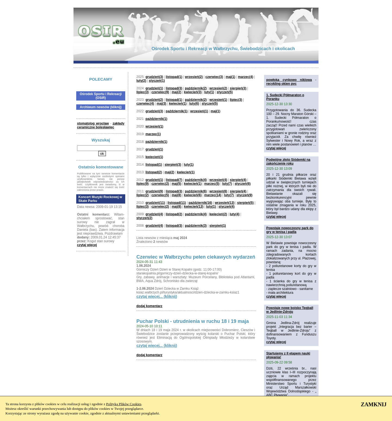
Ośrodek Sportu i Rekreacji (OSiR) (101, 96)
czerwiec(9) (160, 92)
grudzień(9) (154, 191)
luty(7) (227, 184)
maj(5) (176, 184)
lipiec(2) (142, 195)
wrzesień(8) (218, 191)
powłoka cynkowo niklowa (289, 80)
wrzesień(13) (224, 203)
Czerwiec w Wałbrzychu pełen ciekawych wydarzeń (195, 257)
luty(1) (209, 92)
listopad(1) (174, 77)
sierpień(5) (245, 203)
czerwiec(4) (145, 103)
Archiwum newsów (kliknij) (100, 107)
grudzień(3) (154, 77)
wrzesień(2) (194, 77)
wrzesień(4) (218, 180)
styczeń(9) (245, 195)
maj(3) (161, 103)
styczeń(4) (227, 206)
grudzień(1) (154, 88)
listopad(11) (177, 203)
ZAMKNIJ (374, 404)
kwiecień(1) (178, 103)
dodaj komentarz (149, 306)
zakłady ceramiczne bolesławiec (100, 125)
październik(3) (196, 226)
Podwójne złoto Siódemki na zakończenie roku (288, 161)
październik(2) (196, 88)
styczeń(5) (225, 92)
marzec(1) (153, 134)
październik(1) (177, 111)
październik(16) (200, 203)
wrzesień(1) (218, 100)
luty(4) (235, 214)
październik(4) (196, 180)
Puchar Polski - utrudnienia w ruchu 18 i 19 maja (192, 321)
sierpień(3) (238, 88)
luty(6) (194, 103)
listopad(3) (174, 88)
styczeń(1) (157, 81)
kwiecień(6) (193, 195)
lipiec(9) (142, 184)
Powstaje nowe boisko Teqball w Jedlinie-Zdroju (289, 310)
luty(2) (141, 81)
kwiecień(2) (218, 214)
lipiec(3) (142, 92)
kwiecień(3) (193, 92)
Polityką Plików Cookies (123, 404)
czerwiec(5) (160, 195)
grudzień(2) (154, 100)
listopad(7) (174, 180)
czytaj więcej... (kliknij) (156, 296)
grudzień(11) (155, 203)
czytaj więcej (87, 245)
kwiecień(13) (193, 206)
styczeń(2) (144, 218)
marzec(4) (245, 77)
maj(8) (176, 195)
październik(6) (196, 191)
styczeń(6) (243, 184)
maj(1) (230, 77)
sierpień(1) (217, 226)
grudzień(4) (154, 214)
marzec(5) (211, 184)
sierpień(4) (238, 180)
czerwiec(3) (214, 77)
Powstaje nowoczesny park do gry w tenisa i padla (289, 230)
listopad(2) (153, 172)
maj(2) (176, 92)
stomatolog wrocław (93, 123)
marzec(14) (212, 195)
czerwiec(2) (160, 184)
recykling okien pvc (281, 84)
